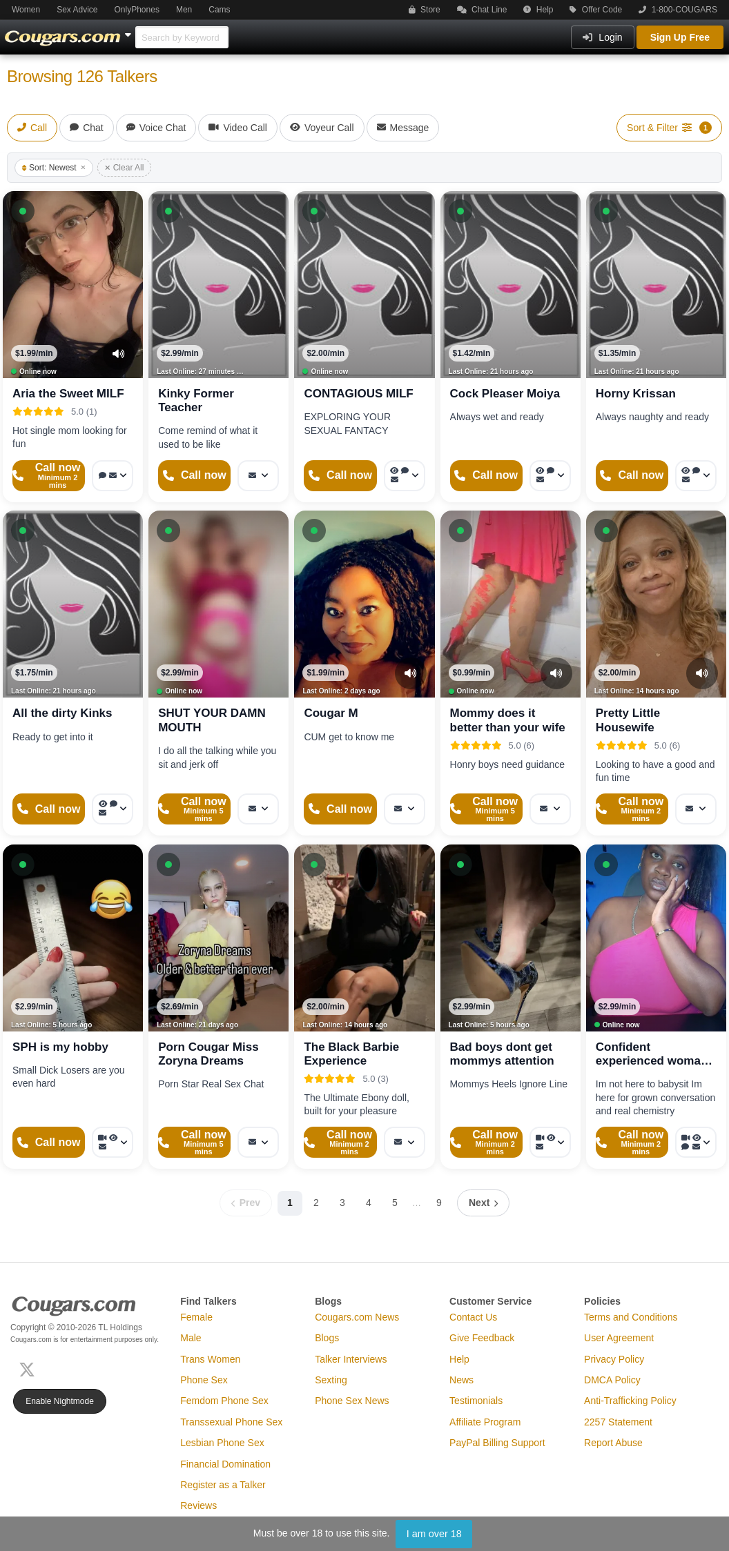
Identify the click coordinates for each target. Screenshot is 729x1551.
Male (190, 1337)
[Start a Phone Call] (48, 475)
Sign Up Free (680, 37)
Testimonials (476, 1400)
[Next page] (483, 1202)
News (461, 1379)
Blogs (327, 1337)
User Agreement (619, 1337)
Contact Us (473, 1317)
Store (424, 9)
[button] (23, 211)
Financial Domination (225, 1464)
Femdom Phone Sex (224, 1400)
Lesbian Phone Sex (222, 1442)
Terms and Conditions (630, 1317)
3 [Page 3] (342, 1202)
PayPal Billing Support (497, 1442)
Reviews (198, 1505)
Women (26, 9)
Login (602, 37)
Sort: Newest (54, 167)
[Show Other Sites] (130, 31)
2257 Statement (618, 1421)
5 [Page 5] (395, 1202)
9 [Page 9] (439, 1202)
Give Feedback (481, 1337)
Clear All (124, 167)
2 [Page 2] (316, 1202)
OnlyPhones (137, 9)
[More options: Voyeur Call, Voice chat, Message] (404, 475)
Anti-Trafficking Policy (630, 1400)
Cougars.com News (357, 1317)
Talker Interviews (351, 1359)
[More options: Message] (258, 475)
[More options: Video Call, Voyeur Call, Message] (112, 1142)
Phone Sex (204, 1379)
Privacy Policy (614, 1359)
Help (538, 9)
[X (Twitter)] (29, 1368)
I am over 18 (434, 1533)
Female (196, 1317)
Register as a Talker (222, 1484)
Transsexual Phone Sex (231, 1421)
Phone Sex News (352, 1400)
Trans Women (210, 1359)
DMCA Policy (612, 1379)
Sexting (331, 1379)
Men (184, 9)
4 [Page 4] (368, 1202)
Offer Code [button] (596, 9)
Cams (219, 9)
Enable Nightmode (60, 1401)
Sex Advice (77, 9)
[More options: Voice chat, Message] (112, 475)
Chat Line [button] (482, 9)
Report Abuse (613, 1442)
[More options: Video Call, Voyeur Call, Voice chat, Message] (696, 1142)
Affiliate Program (485, 1421)
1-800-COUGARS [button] (678, 9)
